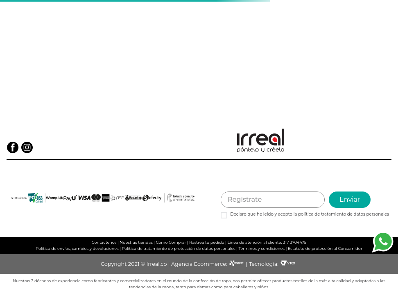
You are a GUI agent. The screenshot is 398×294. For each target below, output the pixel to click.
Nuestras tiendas (136, 242)
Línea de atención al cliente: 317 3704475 (266, 242)
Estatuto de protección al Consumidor (325, 248)
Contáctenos (104, 242)
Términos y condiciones (261, 248)
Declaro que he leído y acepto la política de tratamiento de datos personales (309, 214)
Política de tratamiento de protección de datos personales (178, 248)
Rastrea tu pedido (206, 242)
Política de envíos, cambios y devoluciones (77, 248)
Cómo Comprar (171, 242)
